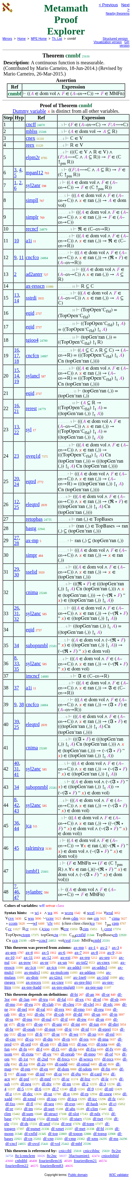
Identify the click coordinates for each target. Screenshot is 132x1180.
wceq (69, 912)
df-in (113, 1014)
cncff (31, 124)
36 (16, 823)
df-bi (74, 994)
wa (50, 912)
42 (16, 805)
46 (16, 891)
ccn (15, 940)
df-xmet (57, 1128)
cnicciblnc (91, 1150)
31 (16, 613)
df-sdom (85, 1069)
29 (16, 569)
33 (16, 663)
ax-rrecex (33, 982)
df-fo (73, 1049)
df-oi (58, 1074)
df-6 (38, 1088)
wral (109, 912)
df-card (96, 1074)
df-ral (40, 1009)
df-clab (48, 1004)
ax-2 (103, 947)
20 (16, 478)
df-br (9, 1029)
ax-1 (92, 947)
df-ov (47, 1054)
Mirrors (7, 38)
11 (21, 257)
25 (16, 507)
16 (16, 350)
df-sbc (40, 1014)
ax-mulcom (60, 972)
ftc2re (116, 1150)
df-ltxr (85, 1079)
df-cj (113, 1103)
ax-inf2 (82, 962)
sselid (31, 571)
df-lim (63, 1044)
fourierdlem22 (16, 1165)
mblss (31, 131)
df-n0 (108, 1088)
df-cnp (48, 1138)
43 (16, 810)
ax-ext (65, 957)
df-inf (40, 1074)
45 (16, 848)
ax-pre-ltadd (32, 987)
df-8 (73, 1088)
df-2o (41, 1064)
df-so (22, 1034)
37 (16, 687)
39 (16, 721)
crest (108, 928)
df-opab (29, 1029)
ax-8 (94, 952)
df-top (53, 1133)
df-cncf (11, 1143)
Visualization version (108, 42)
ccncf (43, 940)
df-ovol (34, 1143)
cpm (115, 923)
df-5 (20, 1088)
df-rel (110, 1034)
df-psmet (33, 1128)
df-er (103, 1064)
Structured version (115, 38)
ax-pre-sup (94, 987)
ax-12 (46, 957)
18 (16, 361)
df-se (56, 1034)
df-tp (21, 1024)
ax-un (62, 962)
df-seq (49, 1103)
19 (16, 381)
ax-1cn (30, 967)
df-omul (83, 1064)
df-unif (44, 1123)
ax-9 (110, 952)
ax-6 (61, 952)
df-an (90, 994)
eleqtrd (32, 504)
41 (16, 774)
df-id (85, 1029)
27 (16, 537)
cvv (11, 918)
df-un (96, 1014)
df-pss (27, 1019)
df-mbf (76, 1143)
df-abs (70, 1108)
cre (66, 928)
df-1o (23, 1064)
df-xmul (29, 1098)
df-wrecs (86, 1059)
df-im (28, 1108)
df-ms (113, 1138)
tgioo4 (32, 340)
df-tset (98, 1118)
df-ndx (95, 1113)
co (93, 923)
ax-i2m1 (56, 977)
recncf (32, 228)
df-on (44, 1044)
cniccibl (65, 1150)
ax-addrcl (99, 967)
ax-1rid (103, 977)
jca (29, 825)
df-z (8, 1093)
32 (16, 619)
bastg (31, 528)
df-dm (48, 1039)
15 (16, 370)
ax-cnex (103, 962)
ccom (13, 923)
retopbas (34, 519)
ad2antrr (34, 274)
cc (10, 928)
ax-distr (32, 977)
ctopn (25, 934)
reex (30, 145)
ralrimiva (35, 848)
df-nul (46, 1019)
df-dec (28, 1093)
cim (85, 928)
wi (37, 912)
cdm (74, 918)
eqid (30, 313)
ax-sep (104, 957)
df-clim (92, 1108)
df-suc (82, 1044)
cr (27, 928)
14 (16, 300)
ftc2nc (52, 1155)
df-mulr (52, 1118)
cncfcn (32, 355)
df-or (106, 994)
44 (16, 828)
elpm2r (33, 157)
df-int (75, 1024)
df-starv (75, 1118)
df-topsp (100, 1133)
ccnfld (81, 934)
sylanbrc (34, 891)
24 (16, 484)
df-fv (109, 1049)
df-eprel (104, 1029)
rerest (31, 408)
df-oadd (61, 1064)
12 (16, 501)
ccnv (50, 918)
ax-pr (44, 962)
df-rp (85, 1093)
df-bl (100, 1128)
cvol (67, 940)
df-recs (107, 1059)
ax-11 (28, 957)
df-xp (92, 1034)
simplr (32, 217)
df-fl (29, 1103)
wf (35, 923)
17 (16, 355)
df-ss (9, 1019)
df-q (66, 1093)
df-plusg (29, 1118)
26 (16, 608)
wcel (91, 912)
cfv (50, 923)
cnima (32, 592)
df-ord (26, 1044)
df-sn (100, 1019)
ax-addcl (74, 967)
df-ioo (52, 1098)
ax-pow (25, 962)
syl (29, 429)
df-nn (66, 1084)
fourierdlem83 (51, 1165)
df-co (29, 1039)
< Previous (108, 4)
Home (21, 38)
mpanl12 (34, 172)
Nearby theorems (118, 13)
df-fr (38, 1034)
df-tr (68, 1029)
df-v (22, 1014)
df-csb (59, 1014)
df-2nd (42, 1059)
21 (16, 411)
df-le (105, 1079)
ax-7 (78, 952)
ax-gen (10, 952)
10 (16, 240)
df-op (38, 1024)
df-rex (59, 1009)
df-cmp (70, 1138)
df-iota (102, 1044)
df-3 (102, 1084)
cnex (30, 138)
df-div (47, 1084)
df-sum (27, 1113)
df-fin (105, 1069)
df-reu (99, 1009)
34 (16, 645)
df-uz (48, 1093)
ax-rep (85, 957)
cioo (46, 928)
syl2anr (33, 185)
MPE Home (39, 38)
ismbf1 (32, 871)
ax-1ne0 (79, 977)
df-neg (25, 1084)
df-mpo (89, 1054)
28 (16, 543)
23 (16, 456)
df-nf (97, 999)
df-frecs (63, 1059)
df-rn (66, 1039)
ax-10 (10, 957)
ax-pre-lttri (82, 982)
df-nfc (108, 1004)
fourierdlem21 (85, 1160)
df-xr (65, 1079)
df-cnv (10, 1039)
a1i (29, 240)
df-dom (63, 1069)
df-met (80, 1128)
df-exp (70, 1103)
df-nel (22, 1009)
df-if (64, 1019)
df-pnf (24, 1079)
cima (116, 918)
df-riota (27, 1054)
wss (31, 918)
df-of (109, 1054)
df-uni (57, 1024)
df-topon (76, 1133)
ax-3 (115, 947)
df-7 (55, 1088)
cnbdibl (21, 1160)
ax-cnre (57, 982)
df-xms (92, 1138)
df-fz (112, 1098)
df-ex (79, 999)
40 (16, 763)
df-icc (92, 1098)
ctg (55, 934)
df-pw (81, 1019)
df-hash (92, 1103)
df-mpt (49, 1029)
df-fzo (10, 1103)
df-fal (61, 999)
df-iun (94, 1024)
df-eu (28, 1004)
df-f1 (55, 1049)
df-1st (23, 1059)
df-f (39, 1049)
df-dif (77, 1014)
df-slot (73, 1113)
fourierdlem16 (50, 1160)
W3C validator (119, 1175)
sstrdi (31, 297)
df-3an (24, 999)
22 (16, 432)
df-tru (43, 999)
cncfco (32, 257)
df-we (73, 1034)
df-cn (28, 1138)
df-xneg (105, 1093)
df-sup (21, 1074)
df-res (83, 1039)
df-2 (85, 1084)
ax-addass (87, 972)
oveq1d (33, 456)
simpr (31, 555)
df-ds (24, 1123)
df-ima (103, 1039)
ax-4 (29, 952)
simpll (32, 200)
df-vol (55, 1143)
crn (96, 918)
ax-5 (45, 952)
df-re (9, 1108)
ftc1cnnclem (25, 1155)
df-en (44, 1069)
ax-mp (32, 540)
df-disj (113, 1024)
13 (16, 295)
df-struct (51, 1113)
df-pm (25, 1069)
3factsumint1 (79, 1155)
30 (16, 574)
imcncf (32, 676)
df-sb (114, 999)
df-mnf (45, 1079)
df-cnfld (30, 1133)
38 (21, 704)
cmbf (97, 940)
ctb (115, 934)
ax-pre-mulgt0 (63, 987)
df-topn (88, 1123)
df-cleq (68, 1004)
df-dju (76, 1074)
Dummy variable (29, 111)
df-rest (66, 1123)
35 (16, 669)
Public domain (78, 1175)
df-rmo (79, 1009)
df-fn (23, 1049)
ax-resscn (35, 286)
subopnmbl (37, 645)
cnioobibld (110, 1155)
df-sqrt (49, 1108)
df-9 (90, 1088)
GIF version (125, 43)
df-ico (72, 1098)
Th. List (57, 38)
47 (16, 897)
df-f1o (91, 1049)
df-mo (10, 1004)
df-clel (88, 1004)
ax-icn (52, 967)
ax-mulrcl (32, 972)
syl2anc (33, 613)
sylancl (33, 375)
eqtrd (31, 481)
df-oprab (68, 1054)
